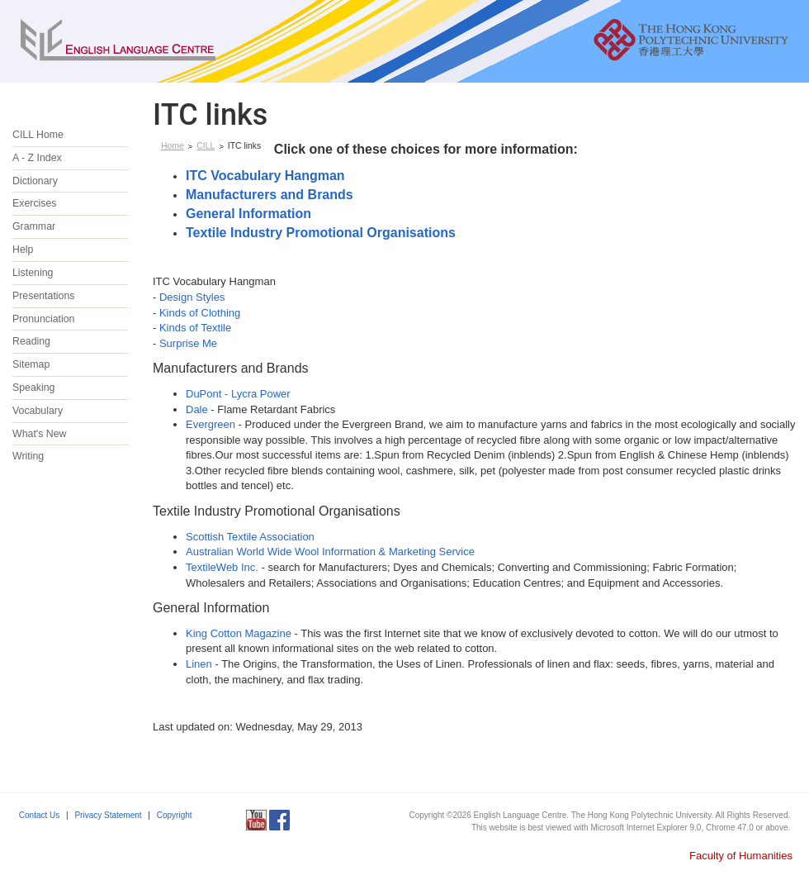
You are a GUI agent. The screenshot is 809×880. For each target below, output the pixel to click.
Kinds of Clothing (199, 313)
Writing (28, 456)
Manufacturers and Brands (269, 195)
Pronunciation (43, 319)
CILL (205, 145)
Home (172, 145)
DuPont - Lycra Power (238, 394)
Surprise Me (188, 343)
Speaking (33, 387)
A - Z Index (37, 158)
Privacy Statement (107, 815)
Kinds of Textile (195, 327)
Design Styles (192, 297)
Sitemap (31, 364)
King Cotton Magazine (238, 633)
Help (22, 249)
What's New (39, 434)
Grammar (33, 226)
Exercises (34, 203)
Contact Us (39, 815)
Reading (31, 341)
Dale (197, 409)
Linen (199, 664)
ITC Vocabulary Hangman (265, 176)
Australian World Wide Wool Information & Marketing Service (330, 551)
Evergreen (210, 424)
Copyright (174, 815)
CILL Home (38, 134)
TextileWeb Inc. (222, 567)
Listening (32, 272)
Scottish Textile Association (250, 536)
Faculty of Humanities (740, 855)
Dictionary (35, 181)
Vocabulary (37, 410)
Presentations (43, 296)
